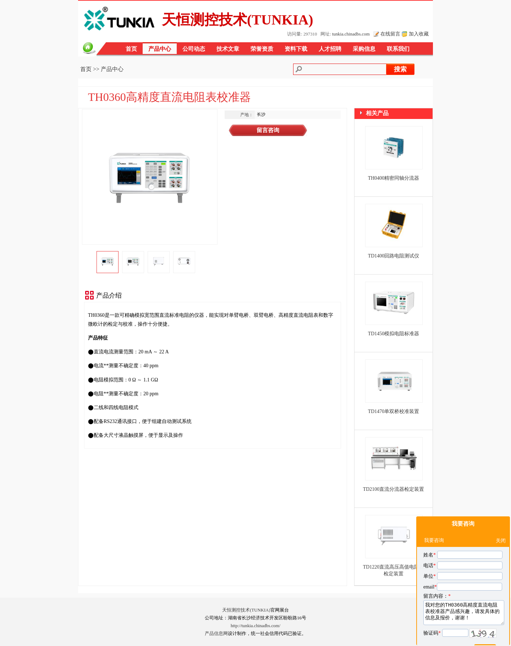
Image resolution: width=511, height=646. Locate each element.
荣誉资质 (262, 49)
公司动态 (193, 49)
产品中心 (159, 49)
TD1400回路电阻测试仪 (393, 256)
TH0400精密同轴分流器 (393, 178)
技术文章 (227, 49)
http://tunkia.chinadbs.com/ (255, 625)
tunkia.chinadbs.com (351, 34)
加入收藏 (419, 34)
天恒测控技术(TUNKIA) (246, 610)
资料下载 (296, 49)
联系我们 (398, 49)
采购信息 (364, 49)
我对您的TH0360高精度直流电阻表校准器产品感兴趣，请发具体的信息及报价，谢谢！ (463, 595)
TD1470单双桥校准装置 (393, 411)
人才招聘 (330, 49)
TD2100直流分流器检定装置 (393, 489)
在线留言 (390, 34)
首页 (131, 49)
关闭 (501, 523)
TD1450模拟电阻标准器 (393, 333)
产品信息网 (216, 633)
